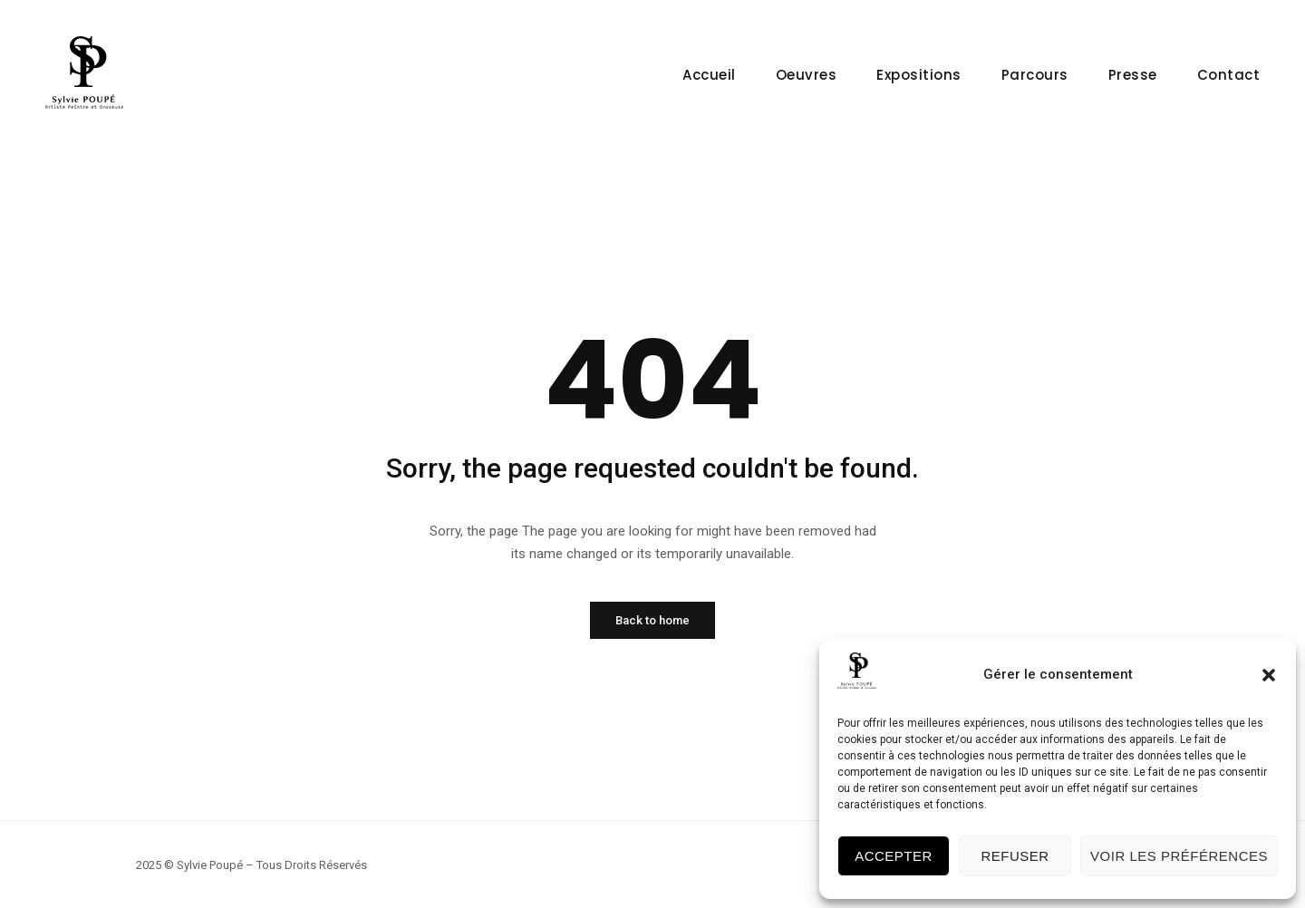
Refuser (1015, 856)
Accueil (709, 74)
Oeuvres (806, 74)
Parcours (1034, 74)
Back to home (652, 620)
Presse (1132, 74)
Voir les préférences (1179, 856)
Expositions (919, 74)
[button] (1269, 675)
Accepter (894, 856)
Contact (1229, 74)
